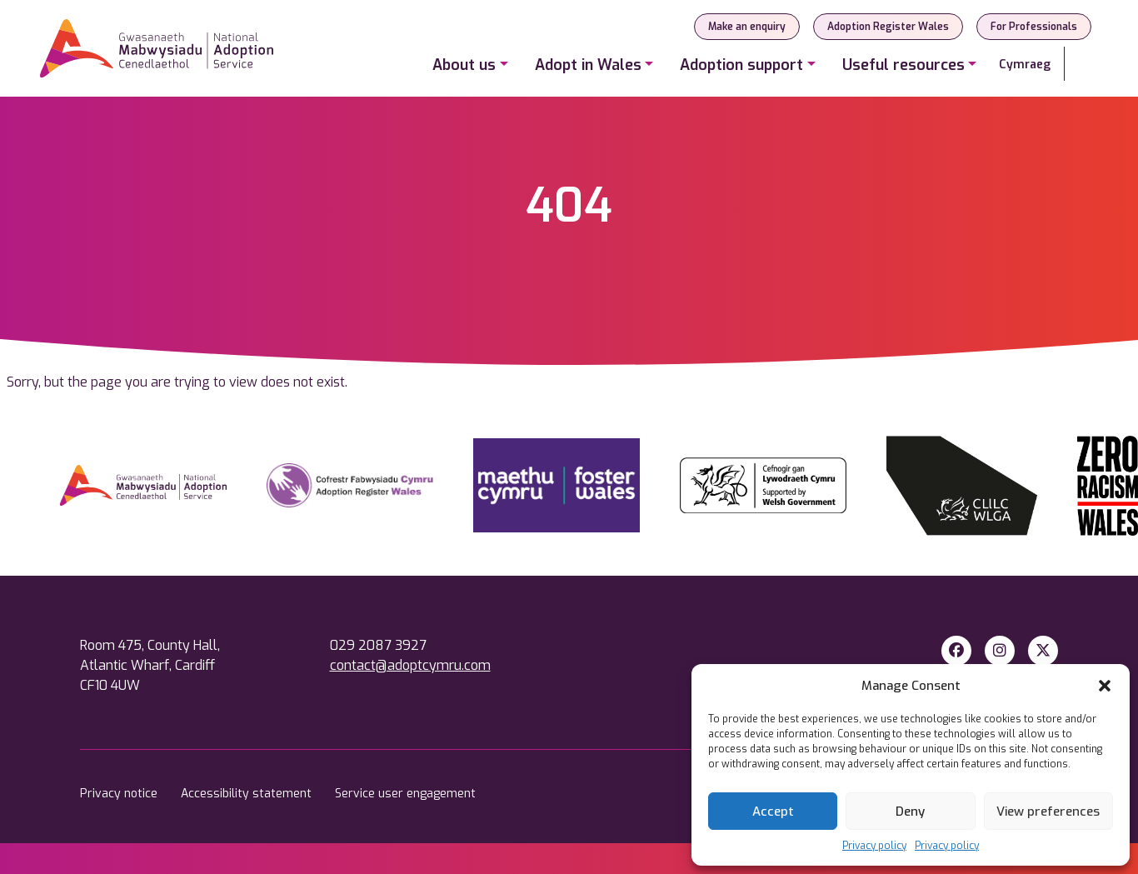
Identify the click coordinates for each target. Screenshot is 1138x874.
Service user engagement (405, 794)
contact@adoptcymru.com (410, 665)
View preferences (1048, 811)
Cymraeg (1025, 64)
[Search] (1081, 64)
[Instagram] (999, 651)
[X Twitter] (1043, 651)
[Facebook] (956, 651)
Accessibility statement (248, 794)
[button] (1104, 685)
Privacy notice (120, 794)
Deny (910, 811)
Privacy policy (874, 845)
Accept (773, 811)
